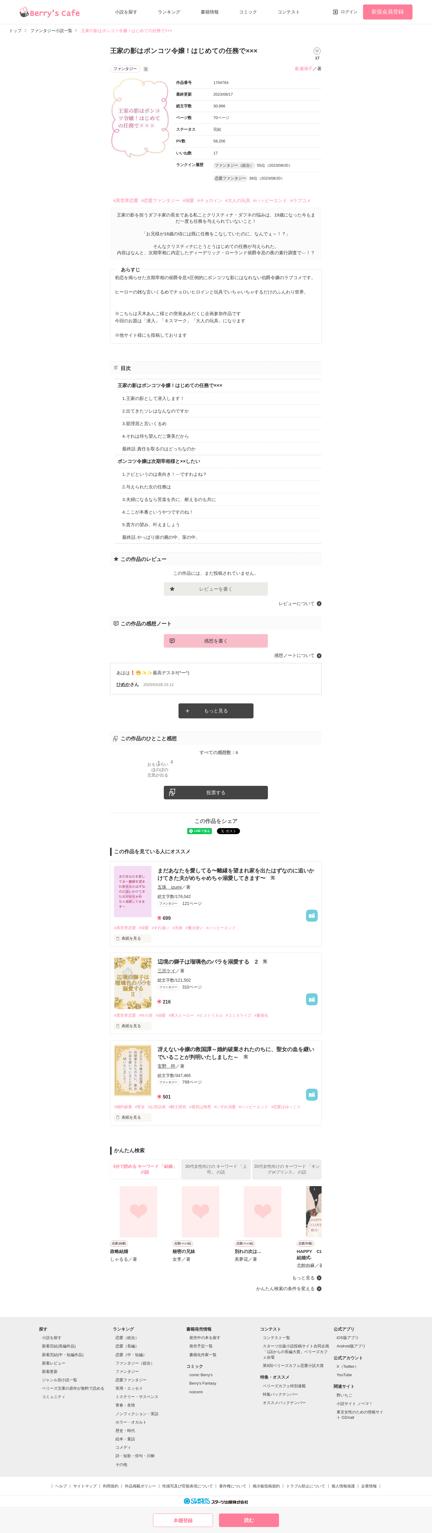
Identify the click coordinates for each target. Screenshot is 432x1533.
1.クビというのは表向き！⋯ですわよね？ (164, 474)
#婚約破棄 (123, 1107)
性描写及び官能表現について (187, 1486)
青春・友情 (125, 1405)
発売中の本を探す (204, 1337)
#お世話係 (157, 1107)
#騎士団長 (177, 1107)
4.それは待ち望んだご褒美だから (155, 436)
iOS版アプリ (348, 1337)
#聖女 (140, 1107)
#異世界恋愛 (125, 200)
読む (249, 1520)
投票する (216, 792)
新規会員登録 (387, 12)
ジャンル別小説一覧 (59, 1380)
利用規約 (110, 1486)
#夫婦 (177, 928)
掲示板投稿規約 (266, 1486)
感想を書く (216, 640)
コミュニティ (53, 1396)
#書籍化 (261, 1015)
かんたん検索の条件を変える (285, 1288)
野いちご (344, 1395)
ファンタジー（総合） (135, 1363)
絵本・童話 (125, 1439)
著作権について (232, 1486)
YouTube (344, 1375)
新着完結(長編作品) (59, 1346)
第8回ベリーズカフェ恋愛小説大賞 (293, 1365)
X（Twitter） (347, 1366)
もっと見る (216, 710)
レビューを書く (216, 589)
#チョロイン (209, 200)
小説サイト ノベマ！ (355, 1403)
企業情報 (369, 1486)
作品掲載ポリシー (140, 1486)
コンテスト (289, 11)
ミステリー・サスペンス (137, 1396)
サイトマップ (85, 1486)
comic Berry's (201, 1375)
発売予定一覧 (201, 1346)
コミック (248, 11)
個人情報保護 (343, 1486)
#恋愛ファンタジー (160, 200)
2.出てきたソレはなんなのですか (155, 410)
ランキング (169, 11)
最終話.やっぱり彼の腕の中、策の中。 (161, 537)
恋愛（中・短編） (131, 1355)
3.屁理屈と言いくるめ (144, 423)
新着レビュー (53, 1363)
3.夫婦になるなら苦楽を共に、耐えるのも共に (169, 499)
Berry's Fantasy (202, 1383)
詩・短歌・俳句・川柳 (135, 1456)
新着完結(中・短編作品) (63, 1355)
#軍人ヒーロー (181, 1015)
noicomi (196, 1392)
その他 (121, 1464)
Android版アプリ (351, 1346)
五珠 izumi (170, 887)
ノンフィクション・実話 (137, 1414)
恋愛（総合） (127, 1337)
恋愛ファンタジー (131, 1380)
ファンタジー (127, 1371)
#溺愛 (188, 200)
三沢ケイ (167, 970)
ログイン (349, 11)
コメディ (123, 1447)
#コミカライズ (238, 1015)
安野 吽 (167, 1066)
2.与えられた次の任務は (146, 486)
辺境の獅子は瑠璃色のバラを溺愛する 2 (208, 962)
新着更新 (50, 1371)
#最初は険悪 (200, 1107)
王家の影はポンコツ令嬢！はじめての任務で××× (170, 385)
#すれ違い (161, 928)
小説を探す (126, 11)
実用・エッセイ (129, 1388)
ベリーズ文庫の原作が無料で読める (73, 1388)
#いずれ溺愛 (225, 1107)
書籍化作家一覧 (203, 1355)
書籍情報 (210, 11)
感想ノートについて (294, 655)
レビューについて (297, 603)
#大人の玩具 (237, 200)
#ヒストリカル (210, 1015)
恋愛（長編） (127, 1346)
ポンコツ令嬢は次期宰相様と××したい (159, 461)
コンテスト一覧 (276, 1337)
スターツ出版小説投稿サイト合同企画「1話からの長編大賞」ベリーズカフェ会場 (296, 1351)
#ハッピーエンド (270, 200)
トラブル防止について (305, 1486)
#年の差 (146, 1015)
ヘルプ (61, 1486)
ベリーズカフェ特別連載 (284, 1386)
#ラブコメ (300, 200)
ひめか (123, 684)
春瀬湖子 (304, 68)
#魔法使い (194, 928)
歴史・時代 (125, 1430)
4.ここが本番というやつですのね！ (158, 511)
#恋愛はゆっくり (286, 1107)
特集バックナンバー (280, 1394)
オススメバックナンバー (284, 1402)
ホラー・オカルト (131, 1422)
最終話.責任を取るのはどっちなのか (158, 448)
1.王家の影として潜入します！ (153, 398)
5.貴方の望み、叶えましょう (151, 524)
